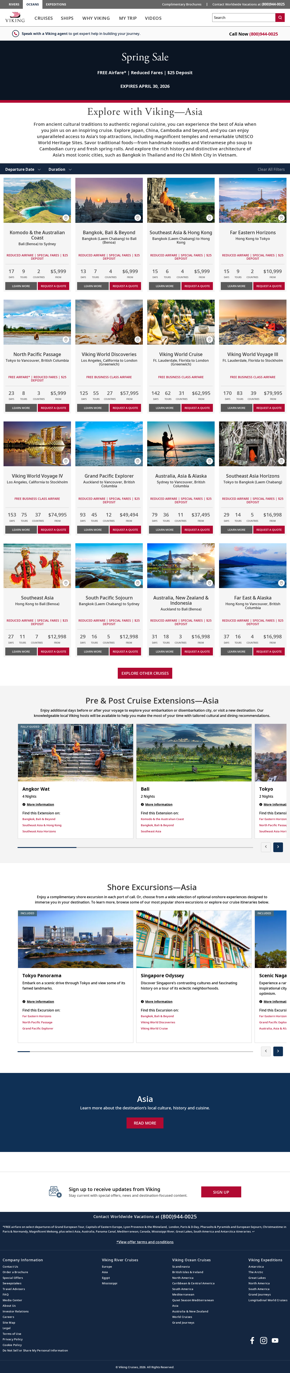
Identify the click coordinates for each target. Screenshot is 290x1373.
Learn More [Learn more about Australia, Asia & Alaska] (165, 530)
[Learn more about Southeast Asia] (37, 565)
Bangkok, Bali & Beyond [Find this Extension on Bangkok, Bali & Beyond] (38, 819)
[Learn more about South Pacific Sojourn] (109, 565)
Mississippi (110, 1283)
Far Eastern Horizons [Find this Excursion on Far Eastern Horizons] (36, 1016)
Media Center (12, 1300)
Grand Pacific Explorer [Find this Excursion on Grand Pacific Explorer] (37, 1028)
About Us (9, 1306)
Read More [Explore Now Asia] (145, 1123)
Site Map (9, 1322)
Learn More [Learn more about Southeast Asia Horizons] (236, 530)
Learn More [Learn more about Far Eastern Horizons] (236, 286)
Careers (8, 1317)
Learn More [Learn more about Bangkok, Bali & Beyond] (93, 286)
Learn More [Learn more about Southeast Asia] (21, 651)
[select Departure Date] (23, 169)
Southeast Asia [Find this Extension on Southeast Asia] (151, 831)
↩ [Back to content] (253, 1231)
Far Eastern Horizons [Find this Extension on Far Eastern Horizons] (273, 819)
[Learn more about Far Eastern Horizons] (252, 200)
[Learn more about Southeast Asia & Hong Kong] (181, 200)
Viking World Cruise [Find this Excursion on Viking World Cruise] (154, 1028)
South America (182, 1289)
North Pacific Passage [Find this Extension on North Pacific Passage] (274, 825)
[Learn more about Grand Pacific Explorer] (109, 443)
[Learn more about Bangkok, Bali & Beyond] (109, 200)
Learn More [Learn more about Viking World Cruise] (165, 408)
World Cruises (182, 1317)
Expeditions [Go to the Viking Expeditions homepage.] (56, 4)
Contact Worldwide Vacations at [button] (248, 4)
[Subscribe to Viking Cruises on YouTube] (275, 1340)
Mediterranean (183, 1294)
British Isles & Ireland (187, 1272)
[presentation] (266, 847)
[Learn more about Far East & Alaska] (252, 565)
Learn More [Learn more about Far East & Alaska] (236, 651)
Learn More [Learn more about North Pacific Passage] (21, 408)
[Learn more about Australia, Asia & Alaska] (181, 443)
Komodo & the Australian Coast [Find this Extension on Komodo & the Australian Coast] (162, 819)
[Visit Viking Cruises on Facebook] (252, 1340)
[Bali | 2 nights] (194, 752)
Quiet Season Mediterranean (193, 1300)
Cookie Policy (12, 1345)
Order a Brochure (15, 1272)
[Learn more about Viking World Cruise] (181, 322)
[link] (43, 19)
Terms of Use (12, 1334)
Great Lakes (257, 1278)
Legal (7, 1328)
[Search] (280, 17)
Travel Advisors (14, 1289)
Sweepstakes (12, 1283)
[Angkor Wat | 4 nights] (75, 752)
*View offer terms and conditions (145, 1242)
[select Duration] (60, 169)
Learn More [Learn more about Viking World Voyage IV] (21, 530)
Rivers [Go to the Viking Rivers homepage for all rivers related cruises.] (14, 4)
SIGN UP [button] (221, 1192)
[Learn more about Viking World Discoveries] (109, 322)
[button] (66, 217)
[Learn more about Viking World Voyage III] (252, 322)
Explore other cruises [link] (145, 673)
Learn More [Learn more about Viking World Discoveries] (93, 408)
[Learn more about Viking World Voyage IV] (37, 443)
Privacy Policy (13, 1339)
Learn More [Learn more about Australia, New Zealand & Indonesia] (165, 651)
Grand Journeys (183, 1322)
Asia (105, 1272)
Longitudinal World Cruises (267, 1300)
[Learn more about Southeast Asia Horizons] (252, 443)
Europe (107, 1267)
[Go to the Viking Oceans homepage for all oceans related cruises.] (15, 17)
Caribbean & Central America (193, 1283)
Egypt (106, 1278)
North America (183, 1278)
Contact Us (10, 1267)
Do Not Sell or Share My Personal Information (35, 1350)
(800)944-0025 (263, 34)
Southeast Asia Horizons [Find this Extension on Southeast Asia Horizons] (39, 831)
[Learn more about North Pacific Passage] (37, 322)
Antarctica (256, 1267)
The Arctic (255, 1272)
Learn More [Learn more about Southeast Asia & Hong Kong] (165, 286)
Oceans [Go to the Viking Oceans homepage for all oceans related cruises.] (32, 4)
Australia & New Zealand (190, 1311)
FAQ (6, 1294)
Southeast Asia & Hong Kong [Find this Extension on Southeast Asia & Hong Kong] (42, 825)
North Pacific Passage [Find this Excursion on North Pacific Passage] (37, 1022)
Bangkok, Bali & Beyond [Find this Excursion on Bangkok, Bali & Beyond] (157, 1016)
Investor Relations (16, 1311)
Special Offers (13, 1278)
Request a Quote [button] (53, 286)
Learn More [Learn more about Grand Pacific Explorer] (93, 530)
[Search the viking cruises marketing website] (244, 17)
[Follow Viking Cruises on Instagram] (263, 1340)
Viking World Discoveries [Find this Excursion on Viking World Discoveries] (158, 1022)
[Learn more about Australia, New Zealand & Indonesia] (181, 565)
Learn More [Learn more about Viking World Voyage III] (236, 408)
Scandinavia (181, 1267)
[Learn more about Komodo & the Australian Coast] (37, 200)
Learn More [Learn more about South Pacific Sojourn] (93, 651)
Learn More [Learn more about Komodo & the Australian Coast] (21, 286)
